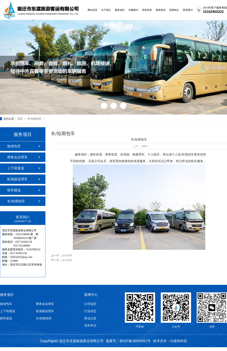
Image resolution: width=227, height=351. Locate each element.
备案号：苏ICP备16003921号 (128, 341)
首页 (20, 118)
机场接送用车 (17, 179)
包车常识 (90, 325)
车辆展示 (133, 10)
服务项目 (120, 10)
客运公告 (90, 318)
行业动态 (90, 311)
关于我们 (106, 10)
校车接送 (14, 190)
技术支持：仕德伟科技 (170, 341)
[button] (104, 106)
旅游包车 (14, 146)
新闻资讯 (161, 10)
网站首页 (92, 10)
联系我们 (188, 10)
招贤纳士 (174, 10)
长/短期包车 (34, 118)
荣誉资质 (147, 10)
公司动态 (90, 303)
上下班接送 (15, 168)
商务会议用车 (17, 157)
